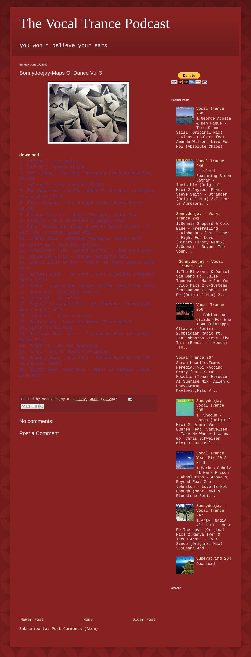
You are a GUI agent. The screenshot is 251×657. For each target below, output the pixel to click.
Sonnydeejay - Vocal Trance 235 (211, 405)
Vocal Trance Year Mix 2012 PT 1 (211, 458)
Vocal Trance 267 (194, 358)
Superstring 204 (213, 558)
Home (88, 620)
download (29, 155)
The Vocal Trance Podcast (94, 23)
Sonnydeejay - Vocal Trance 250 (201, 264)
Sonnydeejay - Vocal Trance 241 (198, 216)
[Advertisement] (88, 579)
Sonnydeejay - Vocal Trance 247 (211, 510)
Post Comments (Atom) (75, 629)
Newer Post (32, 620)
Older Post (144, 620)
